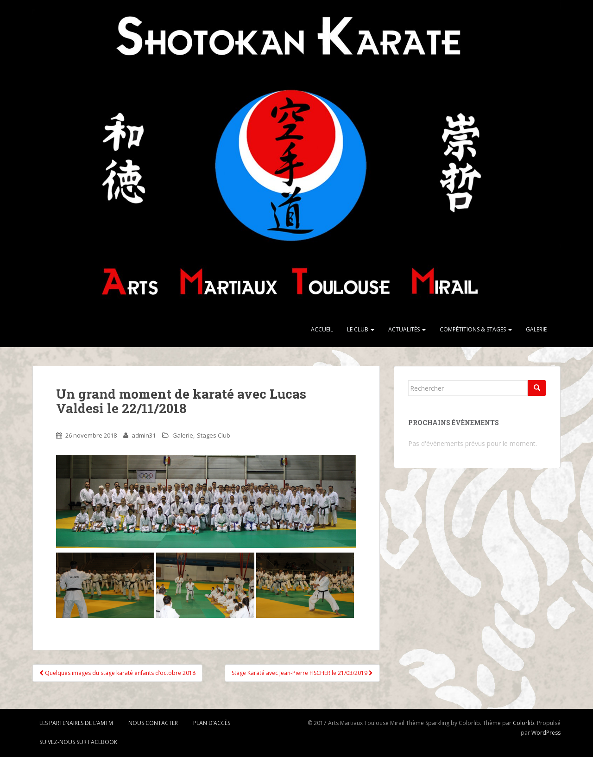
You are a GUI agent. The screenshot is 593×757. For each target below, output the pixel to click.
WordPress (546, 733)
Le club (360, 329)
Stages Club (213, 435)
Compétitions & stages (476, 329)
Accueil (322, 329)
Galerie (536, 329)
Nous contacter (153, 723)
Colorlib (523, 723)
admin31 (144, 435)
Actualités (407, 329)
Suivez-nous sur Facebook (78, 742)
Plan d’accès (211, 723)
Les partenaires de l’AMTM (76, 723)
